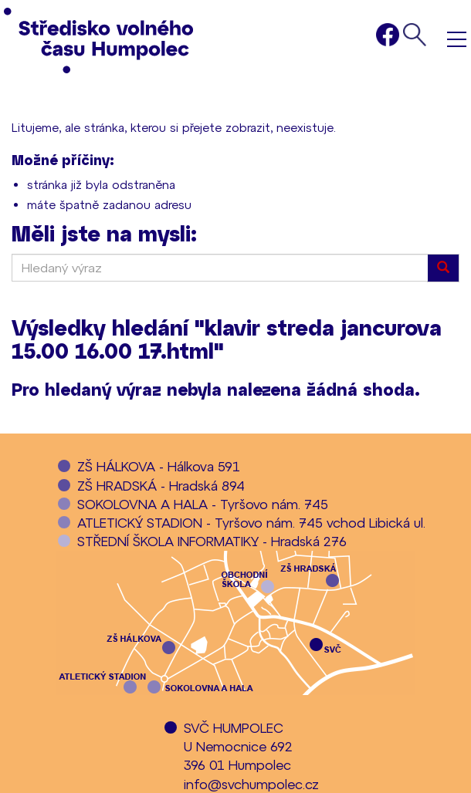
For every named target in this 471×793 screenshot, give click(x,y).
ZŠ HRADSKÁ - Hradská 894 (161, 485)
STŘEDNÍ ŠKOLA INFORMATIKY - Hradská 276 (212, 540)
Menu (456, 39)
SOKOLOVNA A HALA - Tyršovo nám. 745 (202, 503)
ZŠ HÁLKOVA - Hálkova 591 (158, 466)
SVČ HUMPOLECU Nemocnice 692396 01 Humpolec (238, 746)
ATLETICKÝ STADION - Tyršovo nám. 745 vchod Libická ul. (251, 522)
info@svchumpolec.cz (251, 783)
